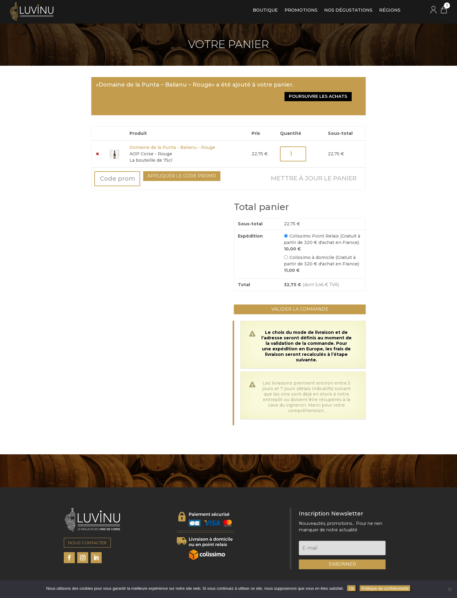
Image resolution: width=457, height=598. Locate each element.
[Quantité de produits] (293, 134)
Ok (351, 588)
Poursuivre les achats (328, 86)
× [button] (98, 135)
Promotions (301, 10)
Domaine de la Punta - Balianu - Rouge (172, 128)
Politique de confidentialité (385, 588)
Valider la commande (299, 290)
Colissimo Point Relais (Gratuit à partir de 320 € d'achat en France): (322, 223)
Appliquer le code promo (181, 157)
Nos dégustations (348, 10)
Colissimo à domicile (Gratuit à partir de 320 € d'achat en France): (322, 244)
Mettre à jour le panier (314, 159)
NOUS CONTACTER (87, 523)
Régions (390, 10)
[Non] (449, 589)
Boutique (265, 10)
